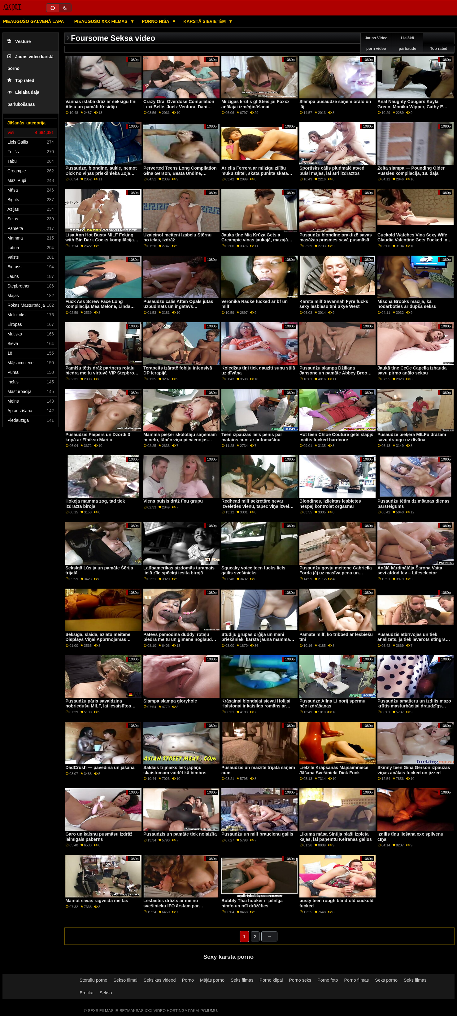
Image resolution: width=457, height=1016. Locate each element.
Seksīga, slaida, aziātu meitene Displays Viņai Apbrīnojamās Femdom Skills (97, 639)
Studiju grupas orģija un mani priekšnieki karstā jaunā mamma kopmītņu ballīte (255, 639)
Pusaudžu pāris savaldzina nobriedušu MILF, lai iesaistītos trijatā (98, 706)
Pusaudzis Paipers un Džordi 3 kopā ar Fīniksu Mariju (97, 437)
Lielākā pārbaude (407, 43)
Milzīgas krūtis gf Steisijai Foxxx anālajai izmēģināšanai (255, 104)
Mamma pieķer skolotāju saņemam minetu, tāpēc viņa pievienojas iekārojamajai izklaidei (180, 439)
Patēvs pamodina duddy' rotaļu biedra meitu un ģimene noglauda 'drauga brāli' (178, 639)
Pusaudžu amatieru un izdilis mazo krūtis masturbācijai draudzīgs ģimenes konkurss (414, 706)
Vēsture (19, 41)
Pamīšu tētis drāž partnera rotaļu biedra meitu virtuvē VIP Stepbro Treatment (99, 373)
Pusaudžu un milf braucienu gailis (257, 834)
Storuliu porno (93, 980)
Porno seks (300, 980)
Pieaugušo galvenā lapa (33, 21)
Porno (188, 980)
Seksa (106, 992)
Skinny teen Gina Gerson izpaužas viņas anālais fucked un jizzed (413, 770)
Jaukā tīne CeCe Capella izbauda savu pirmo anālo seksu (411, 370)
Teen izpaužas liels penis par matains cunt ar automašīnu (251, 437)
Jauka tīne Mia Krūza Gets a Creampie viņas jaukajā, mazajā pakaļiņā (254, 240)
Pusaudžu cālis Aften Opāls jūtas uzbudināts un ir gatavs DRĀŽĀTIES (178, 306)
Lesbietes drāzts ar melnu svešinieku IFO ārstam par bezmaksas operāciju (171, 905)
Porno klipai (271, 980)
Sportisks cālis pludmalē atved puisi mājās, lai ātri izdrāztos (331, 171)
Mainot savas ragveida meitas (96, 900)
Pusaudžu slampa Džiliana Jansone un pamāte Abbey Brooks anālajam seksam (335, 373)
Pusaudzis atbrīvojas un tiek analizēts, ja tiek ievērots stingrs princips (411, 639)
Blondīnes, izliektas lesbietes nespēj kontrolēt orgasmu (330, 504)
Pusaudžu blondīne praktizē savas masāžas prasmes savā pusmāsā (335, 237)
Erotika (87, 992)
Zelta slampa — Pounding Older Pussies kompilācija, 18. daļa (411, 171)
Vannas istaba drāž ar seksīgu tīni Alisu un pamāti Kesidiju (101, 104)
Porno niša (156, 21)
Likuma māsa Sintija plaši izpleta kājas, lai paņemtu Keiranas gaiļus (335, 837)
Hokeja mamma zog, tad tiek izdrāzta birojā (95, 504)
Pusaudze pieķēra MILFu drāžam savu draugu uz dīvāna (411, 437)
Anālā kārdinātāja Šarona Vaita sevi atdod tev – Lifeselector (409, 570)
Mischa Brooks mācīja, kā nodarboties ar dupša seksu (407, 304)
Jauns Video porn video (376, 43)
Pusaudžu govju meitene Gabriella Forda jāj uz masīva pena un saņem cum (335, 573)
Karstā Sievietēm (205, 21)
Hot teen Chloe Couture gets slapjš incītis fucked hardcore (336, 437)
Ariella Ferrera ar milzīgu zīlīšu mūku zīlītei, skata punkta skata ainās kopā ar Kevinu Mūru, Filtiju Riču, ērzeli (256, 176)
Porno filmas (356, 980)
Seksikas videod (160, 980)
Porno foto (327, 980)
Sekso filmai (125, 980)
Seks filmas (242, 980)
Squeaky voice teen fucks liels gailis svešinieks (253, 570)
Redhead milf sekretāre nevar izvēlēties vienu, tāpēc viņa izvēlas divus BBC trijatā (257, 506)
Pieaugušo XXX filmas (101, 21)
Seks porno (386, 980)
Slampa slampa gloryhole (170, 700)
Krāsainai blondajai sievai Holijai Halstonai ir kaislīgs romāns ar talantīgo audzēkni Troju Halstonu (257, 706)
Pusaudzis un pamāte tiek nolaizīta (180, 834)
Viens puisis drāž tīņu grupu (173, 501)
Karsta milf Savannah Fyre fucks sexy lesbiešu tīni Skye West (333, 304)
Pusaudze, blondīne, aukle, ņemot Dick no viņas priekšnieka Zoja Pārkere (101, 173)
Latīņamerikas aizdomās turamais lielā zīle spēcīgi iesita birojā (179, 570)
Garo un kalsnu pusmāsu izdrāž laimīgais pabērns (98, 837)
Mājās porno (212, 980)
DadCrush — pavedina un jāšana (99, 767)
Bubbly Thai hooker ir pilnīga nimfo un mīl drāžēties (252, 903)
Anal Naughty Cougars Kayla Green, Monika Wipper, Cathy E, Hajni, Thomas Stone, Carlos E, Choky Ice (410, 109)
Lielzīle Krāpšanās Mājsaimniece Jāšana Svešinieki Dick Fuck (333, 770)
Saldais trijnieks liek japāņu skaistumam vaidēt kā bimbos (175, 770)
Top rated (20, 80)
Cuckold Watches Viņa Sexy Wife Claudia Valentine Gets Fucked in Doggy (412, 240)
